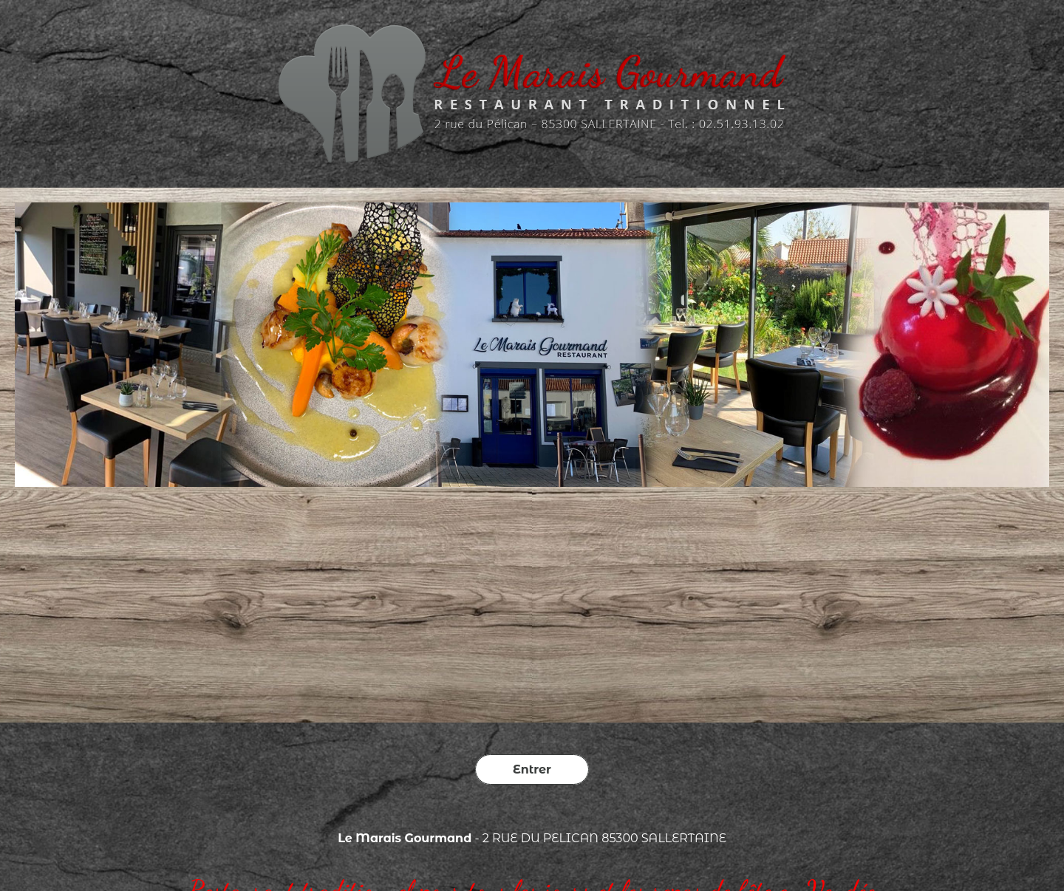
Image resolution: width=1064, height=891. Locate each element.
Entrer (532, 769)
